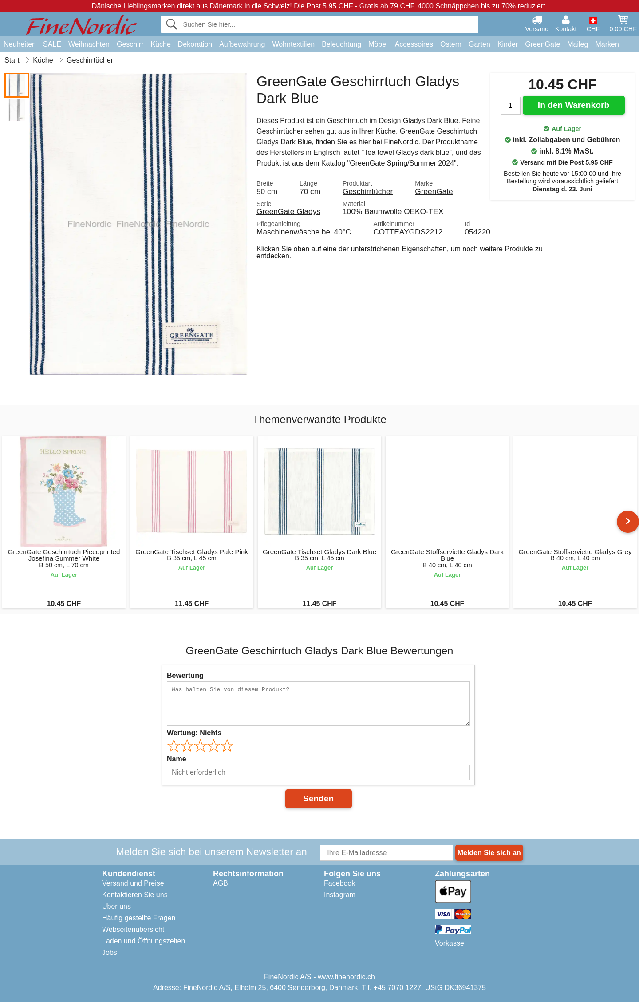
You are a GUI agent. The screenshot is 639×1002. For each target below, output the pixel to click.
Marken (607, 44)
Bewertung (185, 675)
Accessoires (414, 44)
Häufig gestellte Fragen (138, 918)
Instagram (339, 895)
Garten (479, 44)
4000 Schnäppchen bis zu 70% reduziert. (482, 6)
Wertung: (194, 733)
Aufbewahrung (242, 44)
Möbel (378, 44)
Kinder (507, 44)
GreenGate (542, 44)
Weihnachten (89, 44)
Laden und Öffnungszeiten (143, 941)
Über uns (116, 906)
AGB (220, 883)
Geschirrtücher (368, 191)
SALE (52, 44)
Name (176, 759)
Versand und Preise (133, 883)
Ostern (451, 44)
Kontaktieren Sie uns (135, 895)
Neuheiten (20, 44)
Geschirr (130, 44)
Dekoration (195, 44)
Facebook (339, 883)
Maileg (577, 44)
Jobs (109, 952)
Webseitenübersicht (133, 929)
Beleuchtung (341, 44)
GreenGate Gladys (288, 211)
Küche (160, 44)
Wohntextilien (293, 44)
